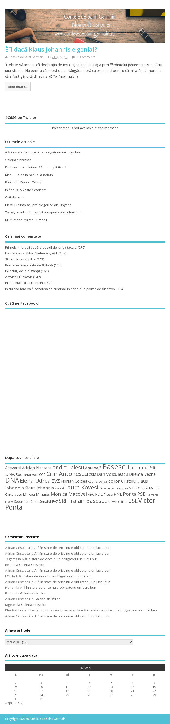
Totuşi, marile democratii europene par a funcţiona (44, 212)
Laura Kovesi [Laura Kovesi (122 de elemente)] (81, 487)
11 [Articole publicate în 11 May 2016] (67, 687)
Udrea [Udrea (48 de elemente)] (122, 501)
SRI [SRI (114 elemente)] (62, 500)
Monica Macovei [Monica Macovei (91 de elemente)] (69, 493)
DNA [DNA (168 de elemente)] (12, 480)
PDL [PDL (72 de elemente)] (99, 494)
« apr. (9, 703)
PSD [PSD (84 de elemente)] (141, 494)
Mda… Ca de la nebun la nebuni (29, 175)
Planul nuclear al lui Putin (24, 283)
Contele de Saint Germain (26, 57)
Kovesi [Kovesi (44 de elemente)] (59, 488)
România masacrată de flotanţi (29, 265)
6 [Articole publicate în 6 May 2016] (111, 683)
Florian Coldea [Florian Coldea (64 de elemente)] (74, 481)
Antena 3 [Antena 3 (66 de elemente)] (93, 468)
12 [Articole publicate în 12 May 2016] (89, 687)
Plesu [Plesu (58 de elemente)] (108, 494)
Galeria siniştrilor (18, 160)
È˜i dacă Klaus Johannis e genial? (51, 49)
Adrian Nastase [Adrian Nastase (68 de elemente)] (37, 468)
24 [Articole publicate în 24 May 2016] (41, 695)
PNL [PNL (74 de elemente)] (118, 494)
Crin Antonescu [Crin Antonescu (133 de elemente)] (67, 474)
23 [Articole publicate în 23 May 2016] (15, 695)
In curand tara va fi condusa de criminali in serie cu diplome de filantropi (60, 289)
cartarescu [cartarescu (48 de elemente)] (30, 475)
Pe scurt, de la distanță (22, 271)
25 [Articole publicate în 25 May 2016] (67, 695)
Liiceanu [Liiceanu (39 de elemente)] (104, 488)
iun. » (18, 703)
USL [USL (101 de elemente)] (133, 500)
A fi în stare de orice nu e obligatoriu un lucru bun (43, 152)
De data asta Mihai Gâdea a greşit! (31, 253)
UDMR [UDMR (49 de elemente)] (112, 501)
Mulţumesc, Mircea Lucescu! (26, 220)
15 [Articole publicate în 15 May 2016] (154, 687)
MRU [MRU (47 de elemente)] (91, 494)
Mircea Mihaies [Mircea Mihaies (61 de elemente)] (36, 494)
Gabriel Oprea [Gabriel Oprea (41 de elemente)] (97, 481)
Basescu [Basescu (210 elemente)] (116, 467)
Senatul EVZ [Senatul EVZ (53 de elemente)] (48, 501)
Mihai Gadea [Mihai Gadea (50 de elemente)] (138, 488)
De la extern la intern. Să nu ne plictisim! (35, 167)
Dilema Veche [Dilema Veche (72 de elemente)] (142, 474)
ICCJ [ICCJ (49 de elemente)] (110, 481)
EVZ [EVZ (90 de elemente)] (55, 480)
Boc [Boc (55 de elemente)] (19, 474)
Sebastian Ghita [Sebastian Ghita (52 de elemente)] (26, 501)
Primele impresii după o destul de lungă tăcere (41, 247)
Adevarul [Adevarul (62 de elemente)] (13, 468)
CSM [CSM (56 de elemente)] (92, 474)
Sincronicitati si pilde (20, 259)
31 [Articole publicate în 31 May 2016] (41, 699)
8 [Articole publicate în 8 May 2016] (154, 683)
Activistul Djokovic (18, 277)
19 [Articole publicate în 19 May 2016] (89, 691)
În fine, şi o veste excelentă (26, 190)
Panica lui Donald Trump (23, 182)
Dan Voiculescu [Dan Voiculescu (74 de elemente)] (112, 474)
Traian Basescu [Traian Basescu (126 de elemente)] (87, 500)
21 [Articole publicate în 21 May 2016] (132, 691)
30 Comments (85, 57)
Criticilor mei (14, 197)
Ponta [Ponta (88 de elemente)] (130, 494)
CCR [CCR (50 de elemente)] (42, 474)
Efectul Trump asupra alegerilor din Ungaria (38, 205)
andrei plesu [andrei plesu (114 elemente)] (68, 467)
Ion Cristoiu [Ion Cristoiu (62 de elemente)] (125, 481)
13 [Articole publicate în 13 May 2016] (111, 687)
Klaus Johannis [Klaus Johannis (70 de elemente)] (39, 488)
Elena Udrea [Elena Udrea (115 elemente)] (35, 480)
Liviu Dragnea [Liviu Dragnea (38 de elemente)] (119, 488)
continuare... (17, 87)
